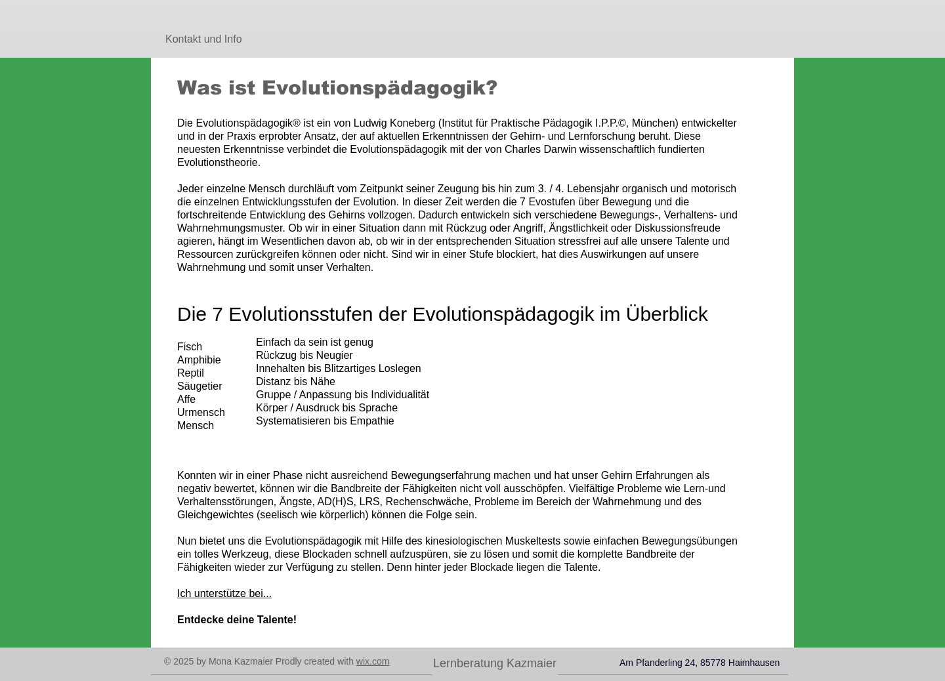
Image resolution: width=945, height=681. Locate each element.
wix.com (373, 661)
